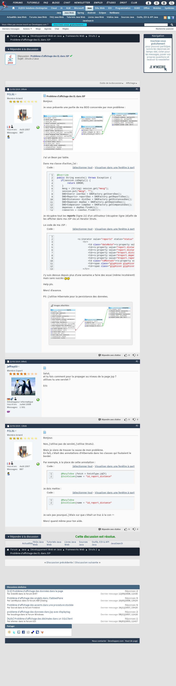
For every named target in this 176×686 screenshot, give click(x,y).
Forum (13, 36)
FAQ (45, 2)
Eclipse (102, 13)
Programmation (122, 8)
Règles (66, 29)
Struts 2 (93, 36)
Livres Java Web (96, 17)
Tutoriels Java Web (76, 17)
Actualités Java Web (16, 17)
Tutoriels (32, 2)
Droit (123, 2)
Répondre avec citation (110, 355)
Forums (17, 2)
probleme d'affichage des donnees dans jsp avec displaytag (38, 612)
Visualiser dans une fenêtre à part (114, 167)
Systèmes (169, 8)
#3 (137, 425)
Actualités (27, 543)
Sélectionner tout (82, 167)
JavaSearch (88, 21)
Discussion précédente (59, 562)
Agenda (47, 29)
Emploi (98, 2)
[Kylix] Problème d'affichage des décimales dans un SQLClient (40, 619)
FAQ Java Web (57, 17)
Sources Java (127, 17)
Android (91, 13)
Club (133, 2)
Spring (80, 13)
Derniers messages (10, 29)
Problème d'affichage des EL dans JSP (50, 56)
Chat (66, 2)
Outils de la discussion (111, 83)
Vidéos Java (112, 17)
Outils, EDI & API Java (147, 17)
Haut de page (131, 641)
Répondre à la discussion (23, 49)
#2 (137, 361)
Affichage (130, 83)
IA (61, 8)
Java (89, 8)
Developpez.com (116, 641)
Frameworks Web (75, 36)
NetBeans (114, 13)
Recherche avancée (164, 29)
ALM (68, 8)
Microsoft (79, 8)
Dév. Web (100, 8)
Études (111, 2)
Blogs (56, 2)
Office (147, 8)
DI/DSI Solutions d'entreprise (32, 8)
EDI (110, 8)
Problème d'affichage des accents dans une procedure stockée (40, 605)
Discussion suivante (86, 562)
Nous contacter (99, 641)
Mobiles (157, 8)
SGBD (137, 8)
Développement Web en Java (46, 36)
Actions (26, 29)
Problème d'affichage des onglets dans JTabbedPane (35, 598)
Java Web (69, 13)
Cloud (54, 8)
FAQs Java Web (38, 543)
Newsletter (82, 2)
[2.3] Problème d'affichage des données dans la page (35, 591)
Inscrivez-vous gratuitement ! (69, 25)
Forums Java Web (38, 17)
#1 (137, 89)
